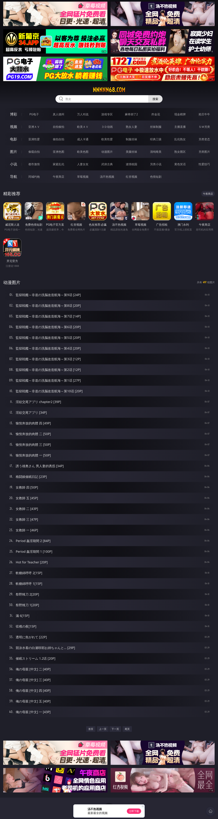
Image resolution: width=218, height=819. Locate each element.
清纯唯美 (155, 152)
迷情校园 (131, 164)
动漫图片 (107, 152)
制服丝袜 (131, 139)
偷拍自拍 (58, 139)
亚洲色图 (58, 152)
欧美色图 (82, 152)
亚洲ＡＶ (34, 127)
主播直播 (180, 127)
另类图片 (204, 152)
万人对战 (82, 114)
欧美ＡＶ (82, 127)
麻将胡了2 (131, 114)
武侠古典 (107, 164)
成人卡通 (82, 139)
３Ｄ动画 (107, 127)
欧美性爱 (107, 139)
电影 (13, 139)
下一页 (115, 729)
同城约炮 (34, 177)
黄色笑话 (180, 164)
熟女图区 (180, 152)
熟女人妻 (131, 127)
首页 (90, 729)
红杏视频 (131, 177)
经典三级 (155, 139)
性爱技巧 (204, 164)
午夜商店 (58, 177)
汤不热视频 (107, 177)
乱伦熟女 (180, 139)
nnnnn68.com (109, 89)
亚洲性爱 (34, 139)
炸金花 (155, 114)
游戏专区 (107, 114)
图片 (13, 151)
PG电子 (34, 114)
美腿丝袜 (131, 152)
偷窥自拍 (34, 152)
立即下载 (134, 811)
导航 (13, 176)
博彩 (13, 114)
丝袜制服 (155, 127)
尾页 (127, 729)
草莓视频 (82, 177)
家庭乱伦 (58, 164)
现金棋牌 (180, 114)
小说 (13, 164)
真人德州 (58, 114)
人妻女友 (82, 164)
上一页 (103, 729)
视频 (13, 126)
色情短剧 (155, 177)
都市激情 (34, 164)
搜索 (155, 99)
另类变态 (204, 139)
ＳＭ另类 (204, 127)
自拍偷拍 (58, 127)
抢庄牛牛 (204, 114)
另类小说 (155, 164)
